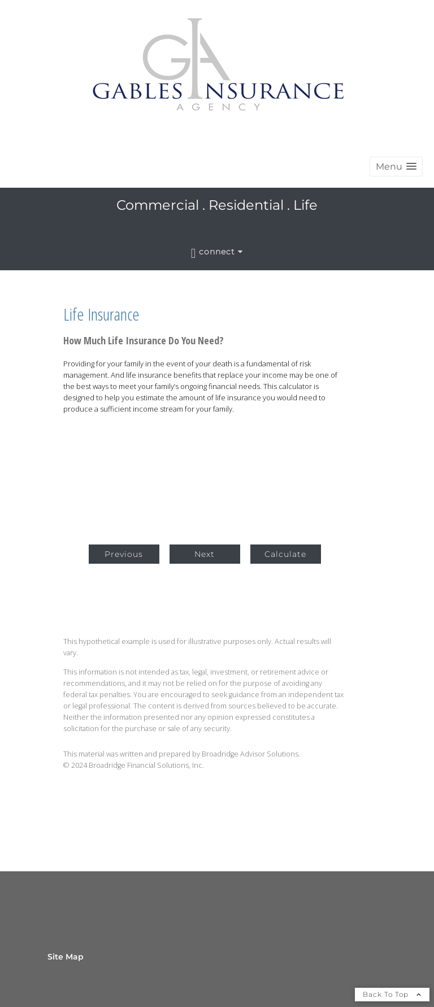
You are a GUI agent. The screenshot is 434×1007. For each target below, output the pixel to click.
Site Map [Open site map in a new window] (65, 957)
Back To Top (392, 994)
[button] (396, 166)
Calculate (285, 554)
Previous (124, 554)
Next (204, 554)
